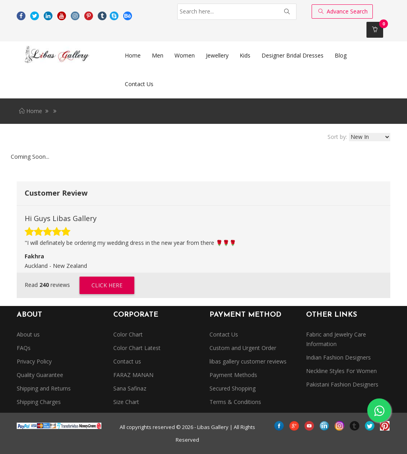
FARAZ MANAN (133, 375)
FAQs (24, 348)
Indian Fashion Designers (338, 357)
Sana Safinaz (129, 388)
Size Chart (126, 402)
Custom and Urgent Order (242, 348)
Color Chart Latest (137, 348)
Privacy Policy (34, 361)
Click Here (106, 285)
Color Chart (128, 334)
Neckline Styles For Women (341, 371)
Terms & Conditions (235, 402)
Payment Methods (233, 375)
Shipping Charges (39, 402)
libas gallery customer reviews (248, 361)
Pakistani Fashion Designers (342, 384)
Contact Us (223, 334)
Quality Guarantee (40, 375)
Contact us (127, 361)
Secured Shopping (232, 388)
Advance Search (343, 11)
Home (30, 111)
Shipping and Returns (44, 388)
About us (28, 334)
